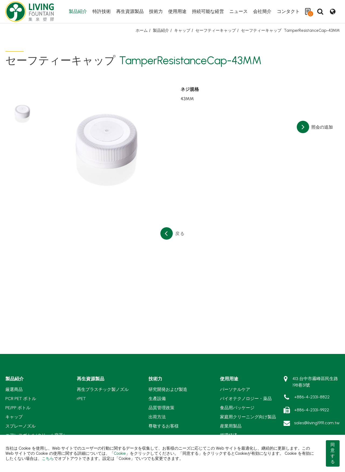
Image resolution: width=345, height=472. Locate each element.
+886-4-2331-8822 (312, 396)
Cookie (120, 453)
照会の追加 (321, 127)
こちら (48, 458)
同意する (332, 453)
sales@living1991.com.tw (317, 422)
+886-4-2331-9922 (311, 409)
